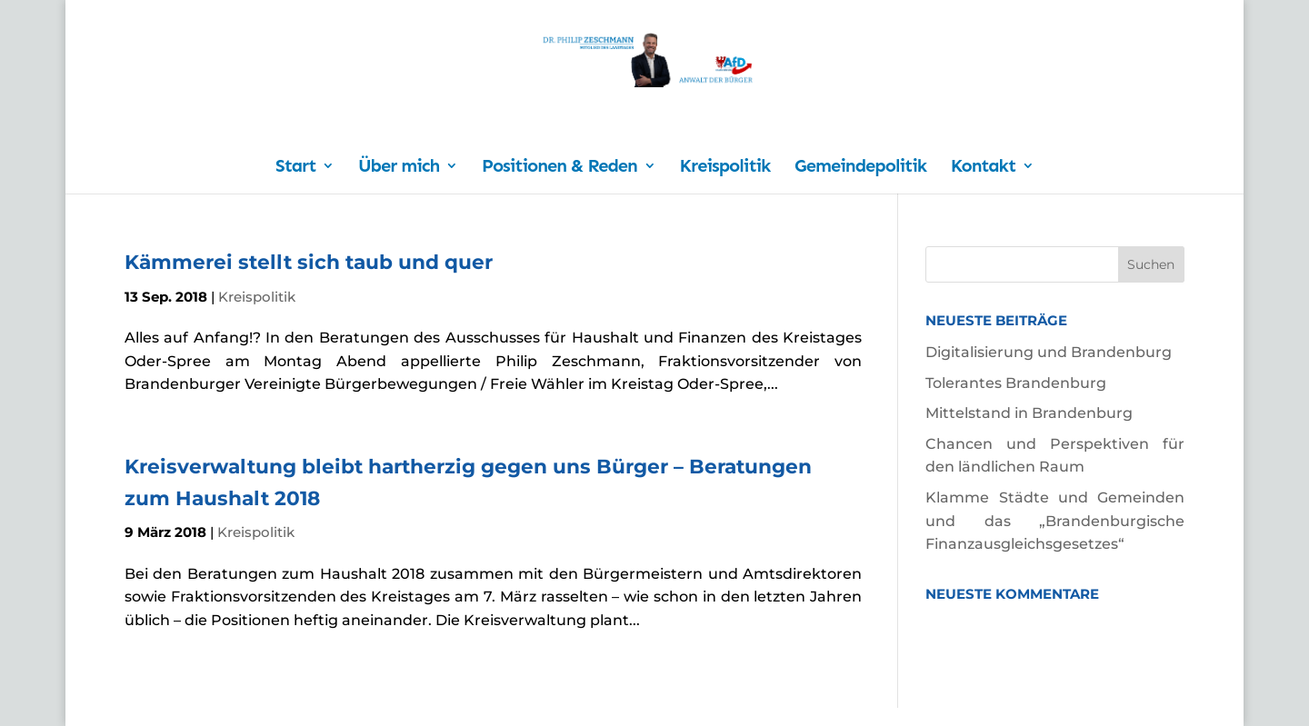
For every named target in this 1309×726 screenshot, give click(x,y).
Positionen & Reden (559, 167)
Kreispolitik (725, 167)
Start (295, 167)
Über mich (398, 167)
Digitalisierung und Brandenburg (1048, 352)
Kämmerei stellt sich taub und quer (309, 261)
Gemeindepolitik (860, 167)
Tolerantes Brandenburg (1015, 383)
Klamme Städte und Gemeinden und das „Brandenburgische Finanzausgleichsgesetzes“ (1054, 520)
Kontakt (983, 167)
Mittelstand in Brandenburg (1029, 413)
